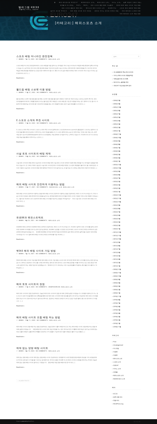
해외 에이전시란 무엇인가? (68, 2)
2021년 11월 (117, 235)
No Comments (41, 59)
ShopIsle (18, 421)
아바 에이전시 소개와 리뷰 (131, 11)
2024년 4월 (116, 158)
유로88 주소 (112, 8)
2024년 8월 (116, 144)
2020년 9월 (116, 279)
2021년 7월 (116, 249)
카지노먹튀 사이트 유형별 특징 (123, 75)
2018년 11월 (117, 327)
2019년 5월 (116, 310)
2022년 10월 (117, 202)
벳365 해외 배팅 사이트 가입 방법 (128, 5)
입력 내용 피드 (117, 397)
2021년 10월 (117, 239)
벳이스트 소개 (117, 358)
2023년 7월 (116, 178)
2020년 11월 (117, 273)
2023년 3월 (116, 185)
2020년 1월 (116, 293)
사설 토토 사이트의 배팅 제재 (33, 153)
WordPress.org (118, 404)
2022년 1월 (116, 229)
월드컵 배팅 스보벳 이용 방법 (33, 89)
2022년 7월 (116, 212)
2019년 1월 (116, 323)
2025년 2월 (116, 127)
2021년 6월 (116, 252)
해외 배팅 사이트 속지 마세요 (80, 11)
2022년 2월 (116, 225)
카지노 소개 (116, 2)
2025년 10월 (117, 107)
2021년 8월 (116, 246)
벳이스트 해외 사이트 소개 (95, 8)
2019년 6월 (116, 306)
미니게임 (116, 348)
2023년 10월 (117, 168)
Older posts (23, 381)
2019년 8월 (116, 300)
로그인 (115, 394)
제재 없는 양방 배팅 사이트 (32, 348)
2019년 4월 (116, 313)
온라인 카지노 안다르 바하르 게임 (107, 11)
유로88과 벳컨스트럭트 (30, 217)
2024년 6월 (116, 151)
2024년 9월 (116, 141)
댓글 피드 (116, 400)
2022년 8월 (116, 208)
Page (85, 5)
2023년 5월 (116, 181)
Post (78, 5)
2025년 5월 (116, 117)
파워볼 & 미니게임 (66, 5)
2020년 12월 (117, 269)
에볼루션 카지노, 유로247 (29, 9)
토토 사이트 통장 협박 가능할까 (102, 5)
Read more (20, 78)
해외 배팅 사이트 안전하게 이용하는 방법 (40, 184)
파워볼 (115, 372)
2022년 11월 (117, 198)
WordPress (31, 421)
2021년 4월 (116, 259)
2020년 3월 (116, 286)
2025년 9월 (116, 110)
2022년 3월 (116, 222)
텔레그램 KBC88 (29, 7)
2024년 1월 (116, 161)
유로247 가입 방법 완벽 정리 (122, 86)
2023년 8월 (116, 175)
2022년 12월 (117, 195)
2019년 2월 (116, 320)
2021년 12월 (117, 232)
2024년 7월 (116, 148)
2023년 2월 (116, 188)
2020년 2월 (116, 290)
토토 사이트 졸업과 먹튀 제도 (72, 8)
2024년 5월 (116, 154)
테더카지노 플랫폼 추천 (121, 82)
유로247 (115, 365)
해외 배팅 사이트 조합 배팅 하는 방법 (38, 317)
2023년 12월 (117, 165)
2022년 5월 (116, 219)
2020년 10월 (117, 276)
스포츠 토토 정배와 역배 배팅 (130, 8)
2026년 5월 (116, 100)
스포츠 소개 (117, 362)
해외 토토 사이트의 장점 (30, 284)
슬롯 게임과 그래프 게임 (132, 2)
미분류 (115, 352)
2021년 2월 (116, 262)
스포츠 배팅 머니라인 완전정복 (34, 56)
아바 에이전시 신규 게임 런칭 (130, 13)
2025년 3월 (116, 124)
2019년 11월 (117, 296)
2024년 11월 (117, 134)
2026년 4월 (116, 104)
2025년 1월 (116, 131)
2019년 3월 (116, 317)
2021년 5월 (116, 256)
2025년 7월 (116, 114)
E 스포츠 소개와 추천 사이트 (33, 120)
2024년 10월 (117, 138)
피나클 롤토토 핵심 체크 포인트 (123, 72)
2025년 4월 (116, 121)
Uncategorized (54, 287)
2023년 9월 (116, 171)
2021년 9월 (116, 242)
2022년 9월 (116, 205)
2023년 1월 (116, 192)
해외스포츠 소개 (103, 2)
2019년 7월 (116, 303)
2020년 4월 (116, 283)
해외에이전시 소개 (87, 2)
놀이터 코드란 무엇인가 (59, 11)
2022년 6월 (116, 215)
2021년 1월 (116, 266)
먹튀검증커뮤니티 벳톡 (121, 79)
